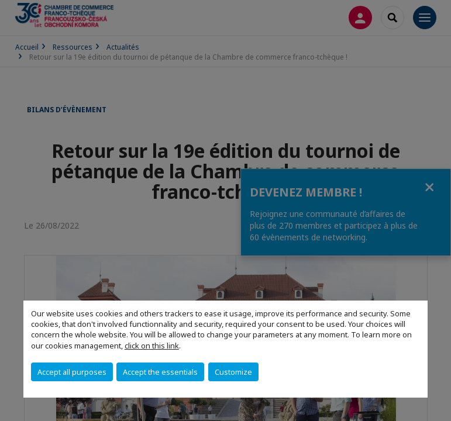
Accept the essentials (160, 372)
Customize (233, 372)
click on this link (152, 345)
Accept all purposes (71, 372)
